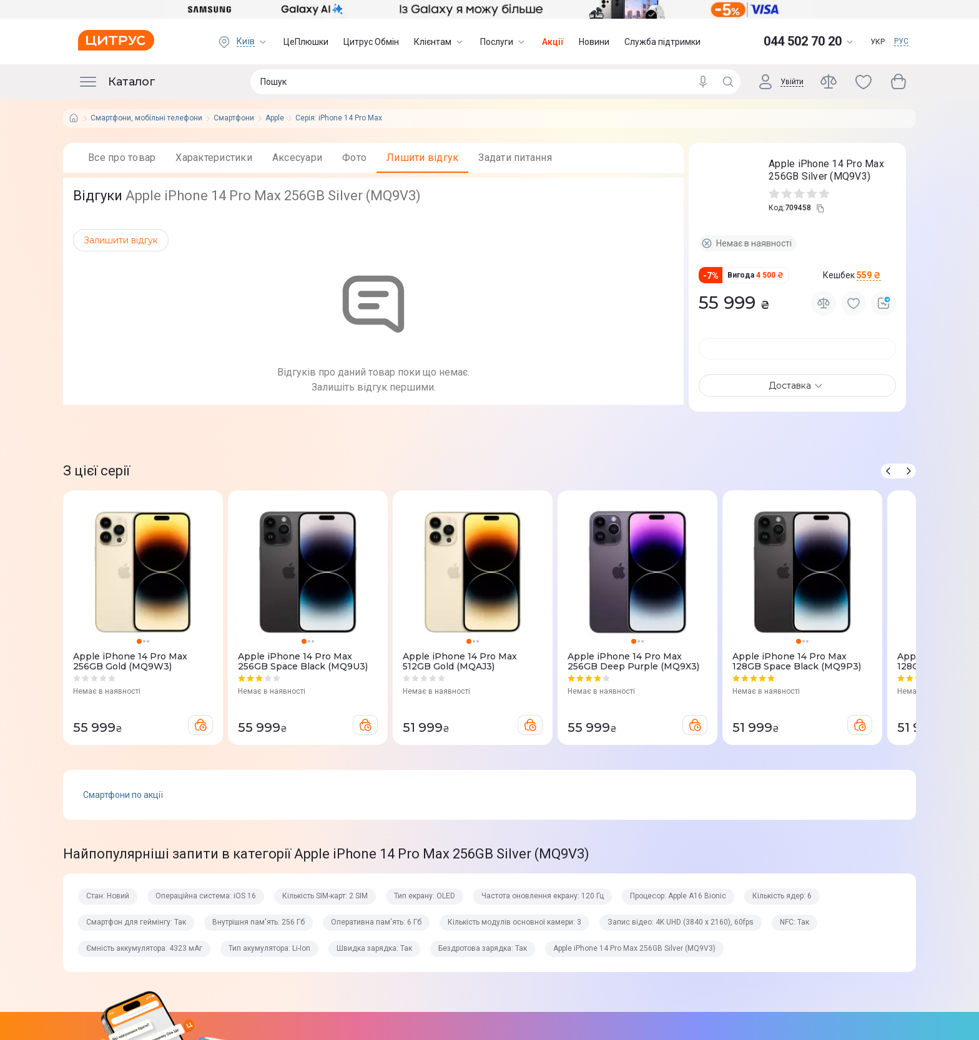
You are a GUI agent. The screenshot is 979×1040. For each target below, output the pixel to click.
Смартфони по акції (123, 842)
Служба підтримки (662, 42)
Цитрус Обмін (371, 42)
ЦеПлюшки (305, 42)
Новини (594, 42)
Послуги (503, 41)
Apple (274, 118)
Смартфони (234, 118)
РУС (901, 41)
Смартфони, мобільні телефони (146, 118)
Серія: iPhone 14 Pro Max (338, 118)
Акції (553, 42)
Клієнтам (439, 41)
